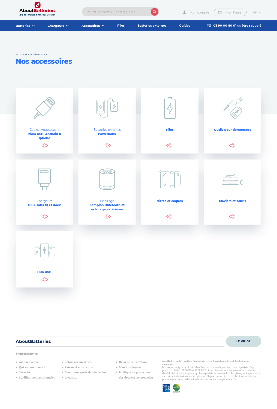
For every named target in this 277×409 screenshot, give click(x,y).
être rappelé (251, 25)
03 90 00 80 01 (225, 25)
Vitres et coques (170, 201)
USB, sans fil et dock (44, 203)
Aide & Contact (29, 362)
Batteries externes (151, 25)
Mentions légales (130, 367)
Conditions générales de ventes (85, 372)
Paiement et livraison (79, 367)
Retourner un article (78, 362)
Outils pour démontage (232, 130)
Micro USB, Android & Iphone (44, 134)
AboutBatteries (33, 341)
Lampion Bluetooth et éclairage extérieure (107, 205)
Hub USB (44, 272)
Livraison (71, 377)
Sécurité (24, 372)
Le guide (243, 341)
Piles (121, 25)
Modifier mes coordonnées (37, 377)
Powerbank (107, 132)
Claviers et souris (232, 201)
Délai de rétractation (133, 362)
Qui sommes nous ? (32, 367)
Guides (184, 25)
